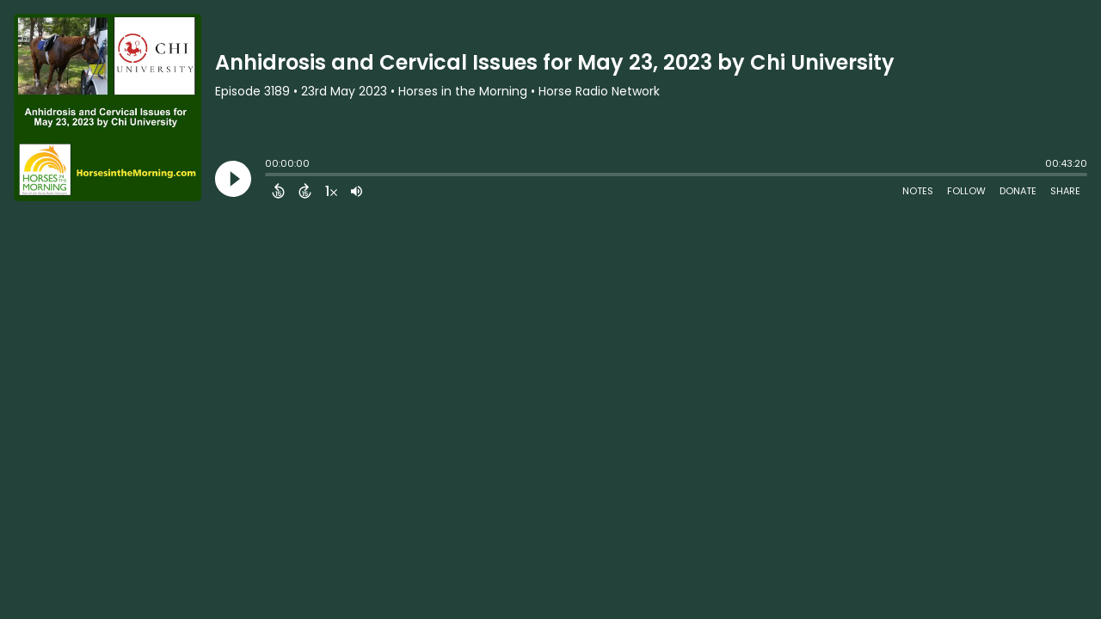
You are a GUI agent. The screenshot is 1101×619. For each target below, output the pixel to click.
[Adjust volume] (356, 191)
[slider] (269, 176)
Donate (1018, 191)
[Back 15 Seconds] (278, 191)
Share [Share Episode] (1065, 191)
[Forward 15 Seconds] (305, 191)
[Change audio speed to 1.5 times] (331, 191)
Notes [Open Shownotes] (917, 191)
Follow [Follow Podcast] (966, 191)
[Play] (233, 179)
